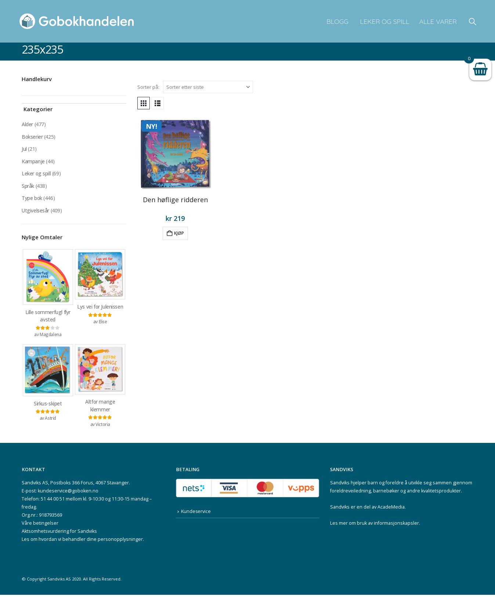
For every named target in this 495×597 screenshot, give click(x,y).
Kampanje (33, 161)
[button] (472, 21)
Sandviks (340, 485)
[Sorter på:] (208, 87)
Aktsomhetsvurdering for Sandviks (59, 533)
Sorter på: (148, 87)
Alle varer (438, 21)
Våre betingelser (40, 525)
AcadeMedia (391, 509)
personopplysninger (120, 541)
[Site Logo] (77, 21)
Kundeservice (196, 514)
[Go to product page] (175, 153)
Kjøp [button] (179, 233)
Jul (24, 149)
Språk (28, 186)
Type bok (32, 199)
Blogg (337, 21)
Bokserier (32, 136)
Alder (27, 124)
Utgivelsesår (36, 211)
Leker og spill (383, 21)
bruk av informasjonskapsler (388, 525)
